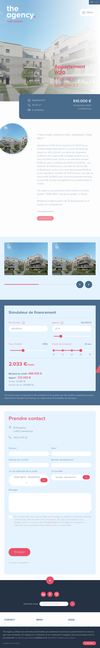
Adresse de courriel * (19, 459)
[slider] (60, 336)
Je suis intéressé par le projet (23, 471)
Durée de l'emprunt (61, 344)
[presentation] (31, 540)
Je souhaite (57, 471)
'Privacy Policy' (51, 522)
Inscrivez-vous (31, 603)
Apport (55, 322)
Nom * (54, 448)
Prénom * (13, 448)
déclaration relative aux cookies (61, 638)
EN (97, 2)
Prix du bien (14, 322)
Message (13, 489)
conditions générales (24, 638)
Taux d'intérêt (15, 344)
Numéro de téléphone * (62, 459)
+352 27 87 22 (20, 437)
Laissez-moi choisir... (11, 643)
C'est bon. (89, 643)
